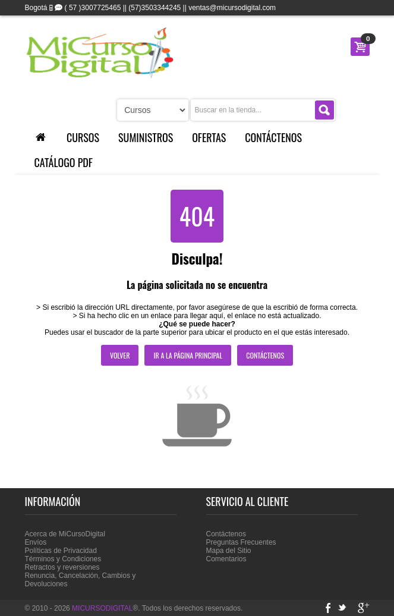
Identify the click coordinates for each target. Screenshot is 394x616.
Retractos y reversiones (62, 567)
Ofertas (209, 137)
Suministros (145, 137)
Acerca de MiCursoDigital (65, 534)
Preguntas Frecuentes (241, 542)
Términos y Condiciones (63, 559)
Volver (120, 355)
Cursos (83, 137)
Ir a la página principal (187, 355)
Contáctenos (273, 137)
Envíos (36, 542)
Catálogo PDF (63, 162)
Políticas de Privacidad (61, 550)
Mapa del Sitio (228, 550)
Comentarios (226, 559)
